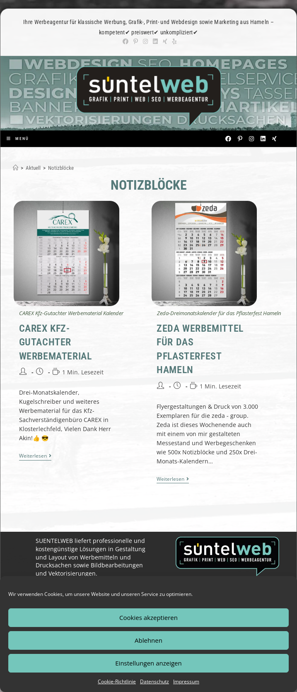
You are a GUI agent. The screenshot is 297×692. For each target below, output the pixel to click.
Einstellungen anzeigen (148, 663)
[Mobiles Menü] (18, 138)
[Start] (15, 168)
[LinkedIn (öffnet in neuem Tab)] (155, 41)
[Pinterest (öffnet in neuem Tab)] (135, 41)
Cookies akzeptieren (148, 617)
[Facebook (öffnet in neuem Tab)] (125, 41)
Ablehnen (148, 640)
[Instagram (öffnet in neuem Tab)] (145, 41)
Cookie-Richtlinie (117, 681)
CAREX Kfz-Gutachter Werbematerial (55, 342)
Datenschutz (154, 681)
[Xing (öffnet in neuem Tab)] (165, 41)
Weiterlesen (35, 456)
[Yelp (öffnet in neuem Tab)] (173, 41)
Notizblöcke (61, 168)
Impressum (186, 681)
